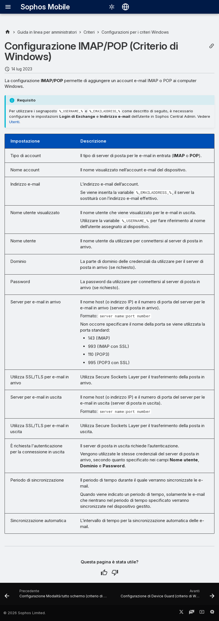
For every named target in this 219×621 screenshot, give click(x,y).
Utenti (14, 121)
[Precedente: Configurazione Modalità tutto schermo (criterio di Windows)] (57, 595)
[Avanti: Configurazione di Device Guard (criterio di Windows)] (167, 595)
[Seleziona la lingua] (125, 7)
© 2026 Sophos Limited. (24, 613)
